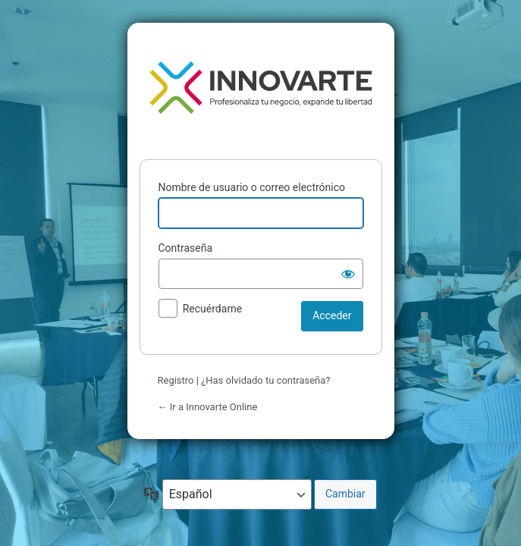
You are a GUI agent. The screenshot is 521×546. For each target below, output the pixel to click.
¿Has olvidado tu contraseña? (265, 380)
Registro (176, 380)
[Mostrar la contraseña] (348, 274)
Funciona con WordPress (261, 88)
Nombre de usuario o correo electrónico (252, 187)
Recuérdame (212, 309)
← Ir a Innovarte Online (208, 407)
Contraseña (185, 248)
